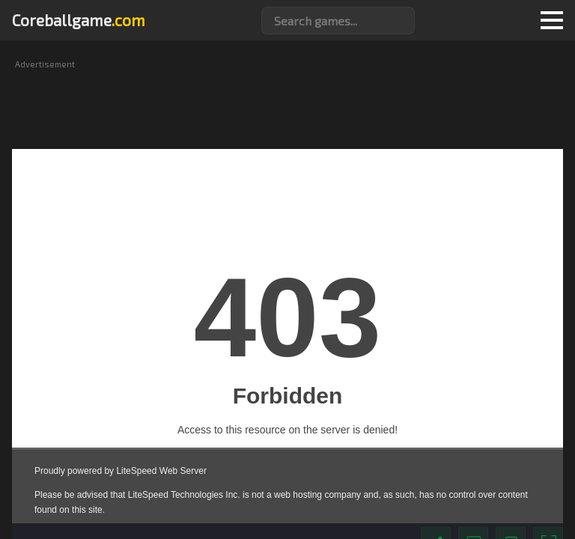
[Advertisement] (287, 103)
